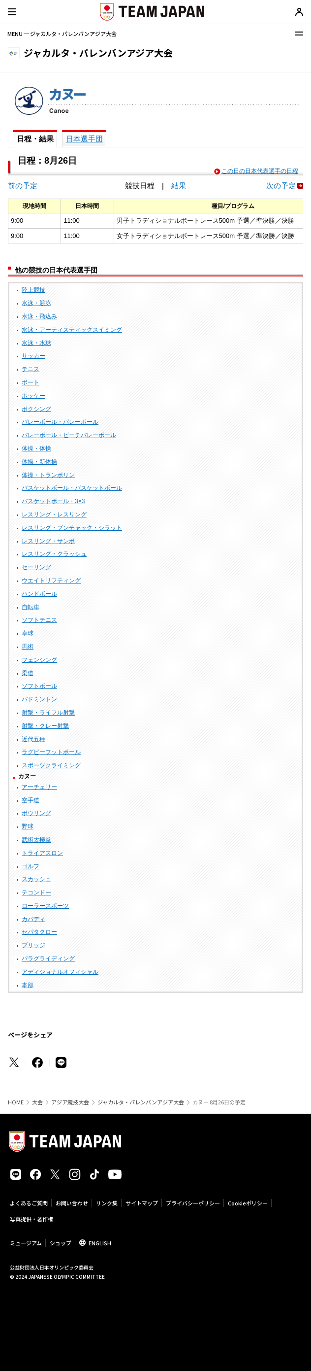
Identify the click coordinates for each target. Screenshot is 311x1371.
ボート (30, 382)
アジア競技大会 (70, 1102)
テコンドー (36, 892)
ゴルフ (30, 866)
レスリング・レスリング (54, 514)
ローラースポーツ (45, 905)
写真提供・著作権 (31, 1219)
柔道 (27, 673)
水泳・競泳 (36, 303)
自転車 (30, 607)
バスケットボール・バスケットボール (72, 487)
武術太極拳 (36, 839)
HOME (16, 1102)
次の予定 (281, 185)
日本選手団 (84, 139)
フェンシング (39, 659)
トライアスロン (42, 853)
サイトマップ (141, 1203)
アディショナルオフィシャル (60, 971)
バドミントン (39, 699)
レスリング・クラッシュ (54, 553)
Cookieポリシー (248, 1203)
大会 (37, 1102)
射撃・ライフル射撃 (48, 712)
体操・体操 (36, 448)
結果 (178, 185)
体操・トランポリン (48, 475)
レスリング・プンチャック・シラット (72, 527)
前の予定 (22, 185)
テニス (30, 369)
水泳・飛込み (39, 316)
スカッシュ (36, 879)
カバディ (33, 919)
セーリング (36, 567)
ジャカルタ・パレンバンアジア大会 (140, 1102)
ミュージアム (26, 1243)
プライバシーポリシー (193, 1203)
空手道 (30, 800)
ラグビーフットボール (51, 752)
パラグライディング (48, 958)
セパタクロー (39, 931)
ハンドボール (39, 593)
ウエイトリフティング (51, 580)
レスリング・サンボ (48, 541)
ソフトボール (39, 686)
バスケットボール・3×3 (53, 501)
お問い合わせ (72, 1203)
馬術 (27, 646)
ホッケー (33, 395)
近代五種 (33, 739)
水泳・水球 (36, 343)
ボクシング (36, 409)
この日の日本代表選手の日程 (259, 171)
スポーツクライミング (51, 765)
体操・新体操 (39, 461)
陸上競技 (33, 289)
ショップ (60, 1243)
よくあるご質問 (29, 1203)
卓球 (27, 633)
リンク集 (107, 1203)
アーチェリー (39, 787)
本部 (27, 985)
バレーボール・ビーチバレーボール (69, 435)
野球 (27, 826)
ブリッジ (33, 945)
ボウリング (36, 813)
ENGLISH (100, 1243)
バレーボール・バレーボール (60, 421)
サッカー (33, 355)
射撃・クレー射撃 (45, 725)
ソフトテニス (39, 620)
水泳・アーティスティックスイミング (72, 329)
